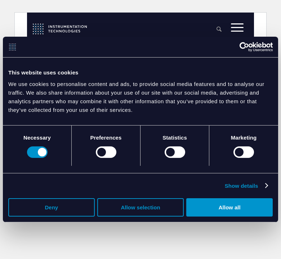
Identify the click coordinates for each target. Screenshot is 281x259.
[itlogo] (60, 29)
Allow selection (140, 208)
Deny (51, 208)
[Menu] (237, 29)
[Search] (219, 29)
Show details (241, 186)
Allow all (230, 208)
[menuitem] (219, 30)
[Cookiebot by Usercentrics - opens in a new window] (241, 47)
